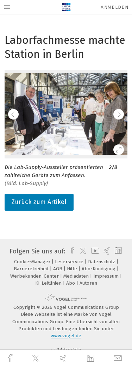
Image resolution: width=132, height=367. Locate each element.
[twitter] (36, 358)
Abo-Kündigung (99, 269)
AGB (58, 269)
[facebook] (11, 358)
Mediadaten (76, 276)
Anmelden (114, 7)
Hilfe (72, 269)
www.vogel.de (66, 336)
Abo (71, 283)
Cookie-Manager (33, 262)
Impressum (106, 276)
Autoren (88, 283)
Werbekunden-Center (35, 276)
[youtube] (94, 251)
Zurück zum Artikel (39, 202)
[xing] (64, 358)
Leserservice (70, 262)
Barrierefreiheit (32, 269)
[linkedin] (91, 358)
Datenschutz (102, 262)
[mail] (119, 358)
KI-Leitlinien (49, 283)
